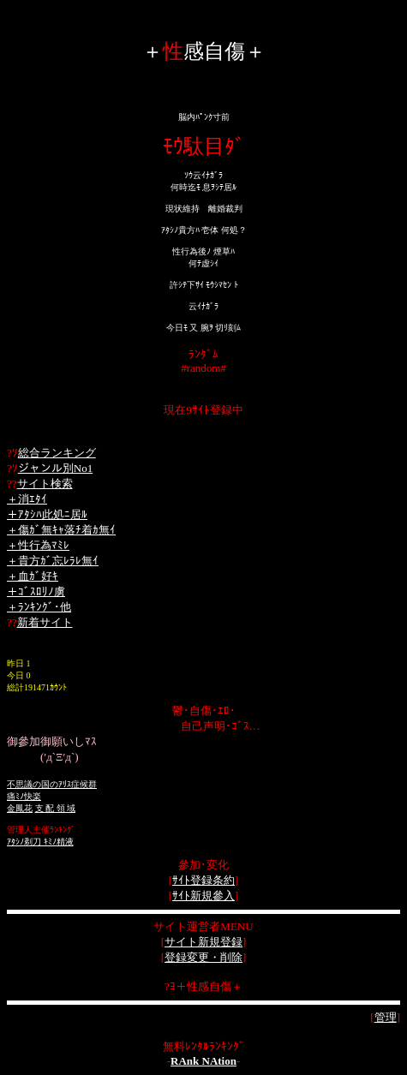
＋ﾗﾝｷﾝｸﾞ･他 (39, 606)
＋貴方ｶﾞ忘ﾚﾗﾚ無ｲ (53, 560)
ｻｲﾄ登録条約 (203, 880)
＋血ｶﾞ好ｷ (32, 576)
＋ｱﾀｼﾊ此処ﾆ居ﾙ (47, 514)
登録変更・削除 (203, 957)
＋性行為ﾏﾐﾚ (38, 545)
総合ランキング (57, 452)
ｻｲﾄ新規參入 (203, 895)
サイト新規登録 (203, 941)
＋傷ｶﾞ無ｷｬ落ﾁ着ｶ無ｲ (61, 529)
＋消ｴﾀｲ (27, 499)
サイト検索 (45, 483)
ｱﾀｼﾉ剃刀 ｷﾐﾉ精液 (40, 841)
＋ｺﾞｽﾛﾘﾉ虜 (36, 591)
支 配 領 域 (55, 808)
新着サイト (45, 622)
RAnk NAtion (203, 1060)
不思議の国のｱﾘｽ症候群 (52, 784)
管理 (385, 1017)
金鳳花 (20, 808)
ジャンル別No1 (55, 468)
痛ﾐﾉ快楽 (24, 796)
